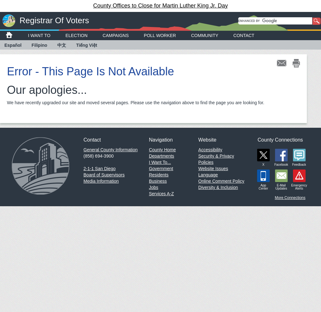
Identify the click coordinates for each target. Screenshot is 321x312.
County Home (162, 149)
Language (208, 174)
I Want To (39, 35)
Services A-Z (161, 193)
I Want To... (160, 162)
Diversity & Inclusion (218, 187)
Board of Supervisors (104, 174)
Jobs (153, 187)
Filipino (39, 45)
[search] (275, 20)
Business (158, 181)
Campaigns (116, 35)
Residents (158, 174)
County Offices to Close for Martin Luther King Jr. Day (160, 6)
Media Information (101, 181)
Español (12, 45)
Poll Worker (160, 35)
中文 (61, 45)
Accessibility (210, 149)
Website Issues (213, 168)
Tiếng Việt (86, 45)
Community (204, 35)
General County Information (110, 149)
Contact (244, 35)
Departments (161, 156)
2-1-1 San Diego (99, 168)
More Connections (290, 198)
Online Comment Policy (221, 181)
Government (161, 168)
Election (76, 35)
